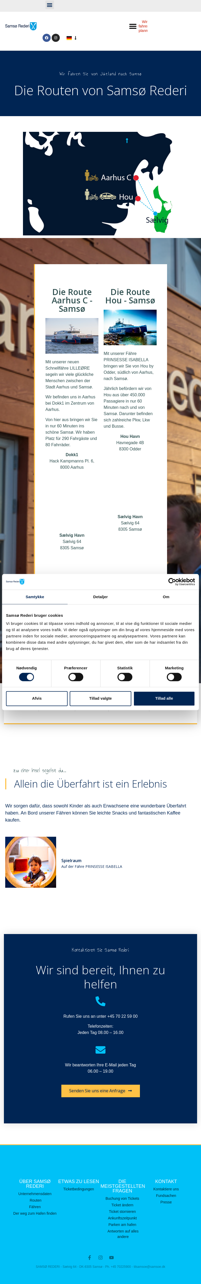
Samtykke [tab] (35, 597)
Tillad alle (164, 698)
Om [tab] (166, 597)
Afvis (37, 698)
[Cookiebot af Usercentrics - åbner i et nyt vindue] (172, 582)
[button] (49, 5)
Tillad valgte (100, 698)
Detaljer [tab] (100, 597)
